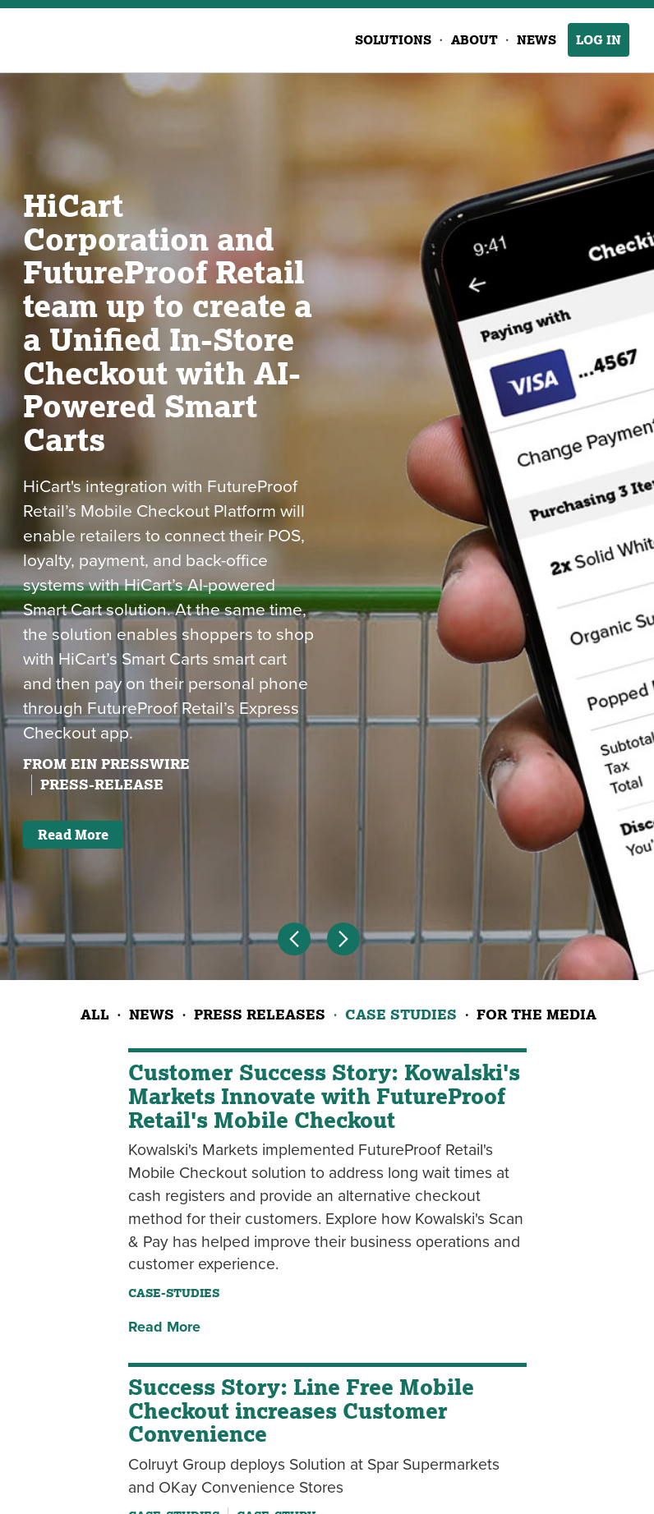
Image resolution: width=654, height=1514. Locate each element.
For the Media (536, 1014)
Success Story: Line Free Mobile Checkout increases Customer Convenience (301, 1410)
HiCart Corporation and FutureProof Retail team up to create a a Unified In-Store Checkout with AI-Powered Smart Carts (167, 322)
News (536, 39)
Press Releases (259, 1014)
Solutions (393, 39)
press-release (102, 784)
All (95, 1014)
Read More (73, 835)
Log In (598, 39)
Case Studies (401, 1014)
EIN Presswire (130, 763)
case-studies (173, 1293)
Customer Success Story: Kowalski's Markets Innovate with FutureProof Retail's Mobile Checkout (324, 1095)
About (474, 39)
